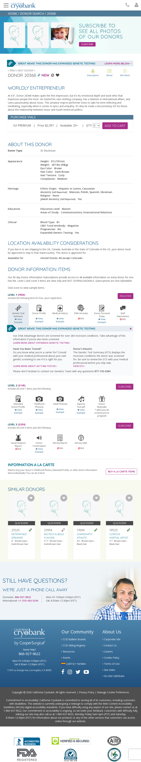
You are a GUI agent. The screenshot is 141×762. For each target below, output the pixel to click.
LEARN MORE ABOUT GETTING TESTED (35, 366)
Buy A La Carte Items (121, 471)
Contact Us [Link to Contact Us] (109, 645)
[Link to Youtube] (86, 671)
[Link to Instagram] (70, 671)
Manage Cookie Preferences (113, 692)
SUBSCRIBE (124, 386)
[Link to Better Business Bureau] (27, 740)
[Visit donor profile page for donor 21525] (21, 527)
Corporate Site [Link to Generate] (111, 639)
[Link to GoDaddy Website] (71, 740)
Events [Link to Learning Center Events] (65, 657)
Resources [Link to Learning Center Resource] (68, 651)
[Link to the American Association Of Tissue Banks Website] (114, 740)
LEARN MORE (41, 342)
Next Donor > (26, 70)
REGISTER (125, 296)
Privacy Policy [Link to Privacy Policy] (86, 692)
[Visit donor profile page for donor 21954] (54, 527)
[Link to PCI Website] (114, 754)
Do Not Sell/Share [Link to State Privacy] (113, 676)
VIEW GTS (79, 366)
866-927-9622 (23, 597)
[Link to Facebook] (62, 671)
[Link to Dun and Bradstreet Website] (71, 754)
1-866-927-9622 (12, 710)
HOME (12, 13)
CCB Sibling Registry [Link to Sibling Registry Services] (73, 645)
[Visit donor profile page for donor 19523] (119, 527)
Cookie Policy (110, 657)
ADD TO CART (115, 126)
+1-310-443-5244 (28, 600)
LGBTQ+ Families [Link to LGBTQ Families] (73, 663)
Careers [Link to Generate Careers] (107, 651)
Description (93, 73)
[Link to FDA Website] (27, 754)
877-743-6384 (102, 371)
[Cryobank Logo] (22, 4)
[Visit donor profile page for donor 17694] (87, 527)
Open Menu (6, 4)
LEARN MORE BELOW (118, 63)
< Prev (12, 70)
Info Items (125, 73)
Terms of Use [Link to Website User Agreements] (111, 663)
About (109, 73)
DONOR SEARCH (32, 13)
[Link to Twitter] (77, 671)
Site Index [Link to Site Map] (108, 670)
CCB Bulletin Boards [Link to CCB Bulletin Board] (73, 639)
